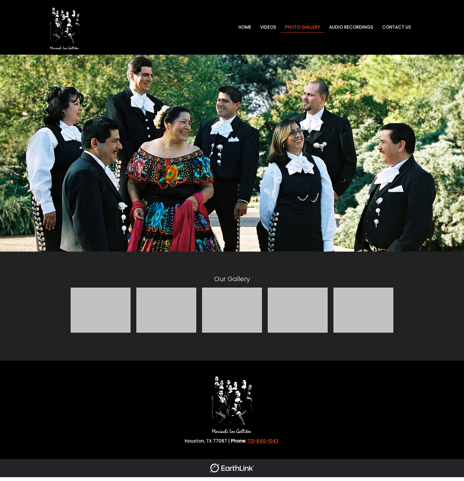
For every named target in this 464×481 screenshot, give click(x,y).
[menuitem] (244, 27)
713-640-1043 (262, 441)
